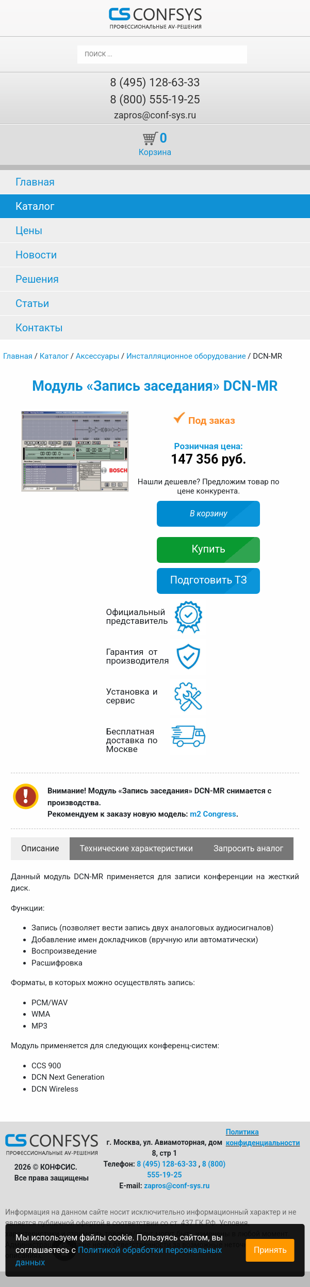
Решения (37, 279)
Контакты (39, 327)
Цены (28, 230)
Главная (35, 182)
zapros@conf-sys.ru (155, 115)
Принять (270, 1250)
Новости (36, 255)
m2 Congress (213, 814)
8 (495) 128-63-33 (155, 82)
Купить (208, 549)
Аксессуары (98, 356)
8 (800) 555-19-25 (155, 99)
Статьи (32, 303)
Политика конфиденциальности (263, 1137)
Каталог (34, 206)
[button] (119, 420)
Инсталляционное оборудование (186, 356)
